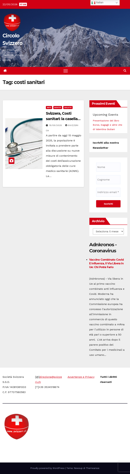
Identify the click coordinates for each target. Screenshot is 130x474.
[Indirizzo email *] (108, 192)
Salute (68, 107)
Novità (57, 107)
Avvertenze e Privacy (81, 376)
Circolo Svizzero (24, 446)
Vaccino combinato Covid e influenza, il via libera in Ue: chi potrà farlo (106, 263)
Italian (97, 3)
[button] (125, 70)
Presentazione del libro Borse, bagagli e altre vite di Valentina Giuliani (107, 124)
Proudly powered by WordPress (47, 468)
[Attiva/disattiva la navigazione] (65, 70)
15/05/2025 (56, 125)
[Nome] (108, 167)
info (49, 107)
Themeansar (92, 468)
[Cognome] (108, 179)
